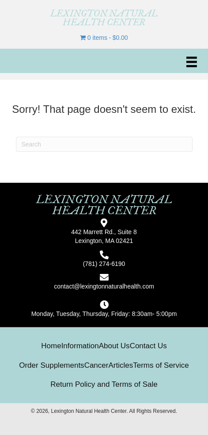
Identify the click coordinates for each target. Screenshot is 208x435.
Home (51, 346)
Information (80, 346)
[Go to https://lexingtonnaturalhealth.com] (104, 18)
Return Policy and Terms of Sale (104, 384)
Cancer (96, 365)
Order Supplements (51, 365)
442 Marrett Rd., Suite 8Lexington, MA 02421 (104, 236)
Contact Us (148, 346)
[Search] (104, 144)
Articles (120, 365)
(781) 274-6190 (104, 263)
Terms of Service (161, 365)
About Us (114, 346)
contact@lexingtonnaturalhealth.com (104, 286)
